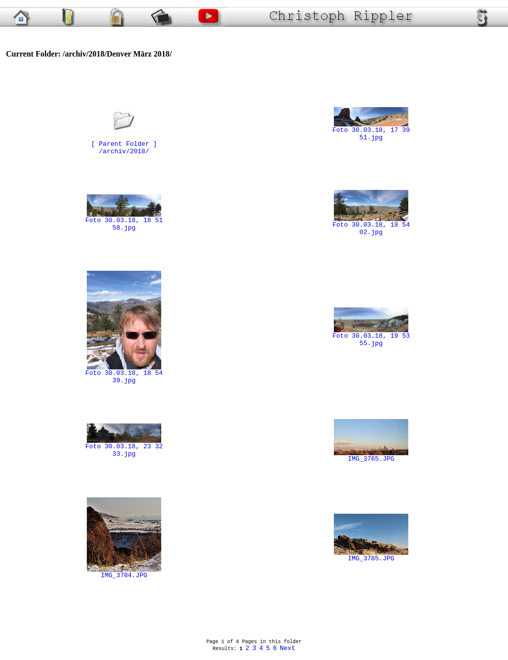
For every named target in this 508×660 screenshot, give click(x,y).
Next (287, 648)
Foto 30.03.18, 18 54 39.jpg (124, 374)
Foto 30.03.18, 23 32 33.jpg (124, 447)
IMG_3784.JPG (124, 572)
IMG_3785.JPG (371, 555)
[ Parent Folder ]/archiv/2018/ (124, 141)
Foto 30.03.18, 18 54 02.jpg (371, 226)
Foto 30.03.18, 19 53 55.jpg (371, 337)
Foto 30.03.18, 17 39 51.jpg (371, 131)
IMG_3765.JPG (371, 456)
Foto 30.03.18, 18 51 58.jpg (124, 221)
